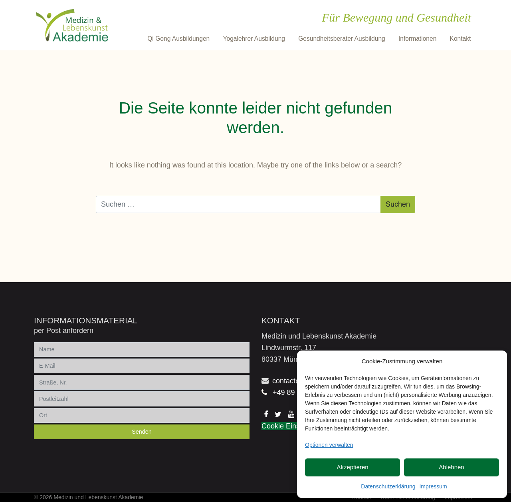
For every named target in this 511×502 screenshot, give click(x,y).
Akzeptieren (352, 467)
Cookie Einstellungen (295, 426)
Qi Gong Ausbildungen (178, 38)
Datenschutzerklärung (388, 486)
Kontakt (460, 38)
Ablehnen (451, 467)
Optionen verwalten (329, 445)
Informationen (417, 38)
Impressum (433, 486)
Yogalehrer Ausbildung (254, 38)
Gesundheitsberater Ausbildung (341, 38)
